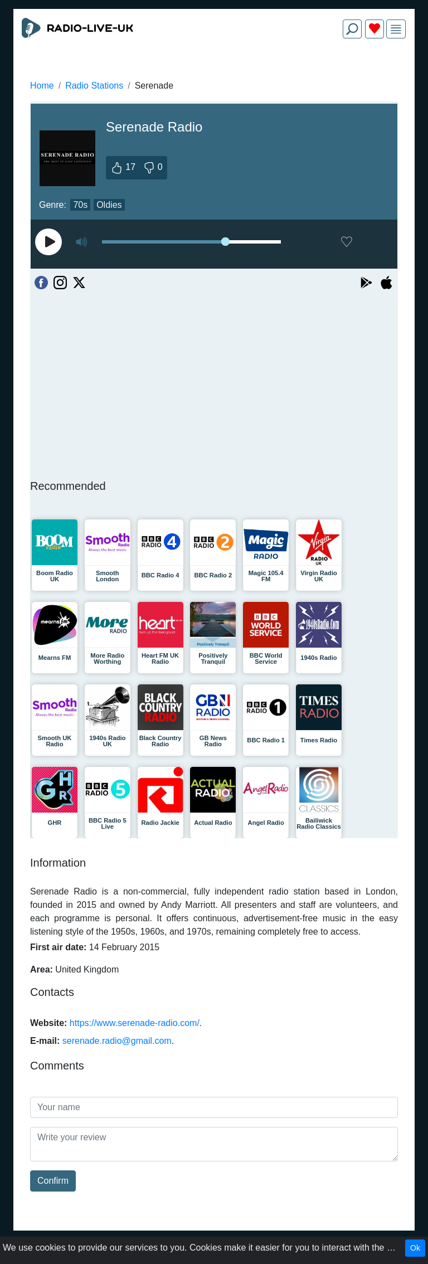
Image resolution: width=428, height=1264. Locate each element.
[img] (396, 29)
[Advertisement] (214, 73)
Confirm (53, 1180)
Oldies (108, 205)
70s (80, 205)
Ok (415, 1247)
